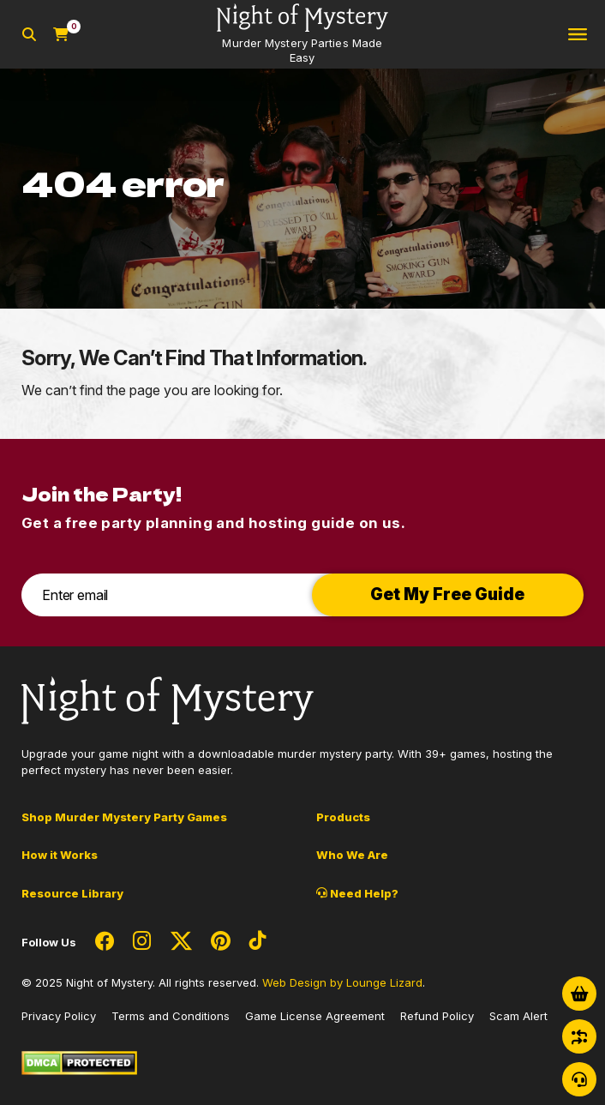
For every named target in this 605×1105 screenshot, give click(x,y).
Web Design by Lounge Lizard (342, 982)
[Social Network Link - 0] (104, 942)
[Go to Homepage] (302, 34)
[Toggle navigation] (577, 34)
